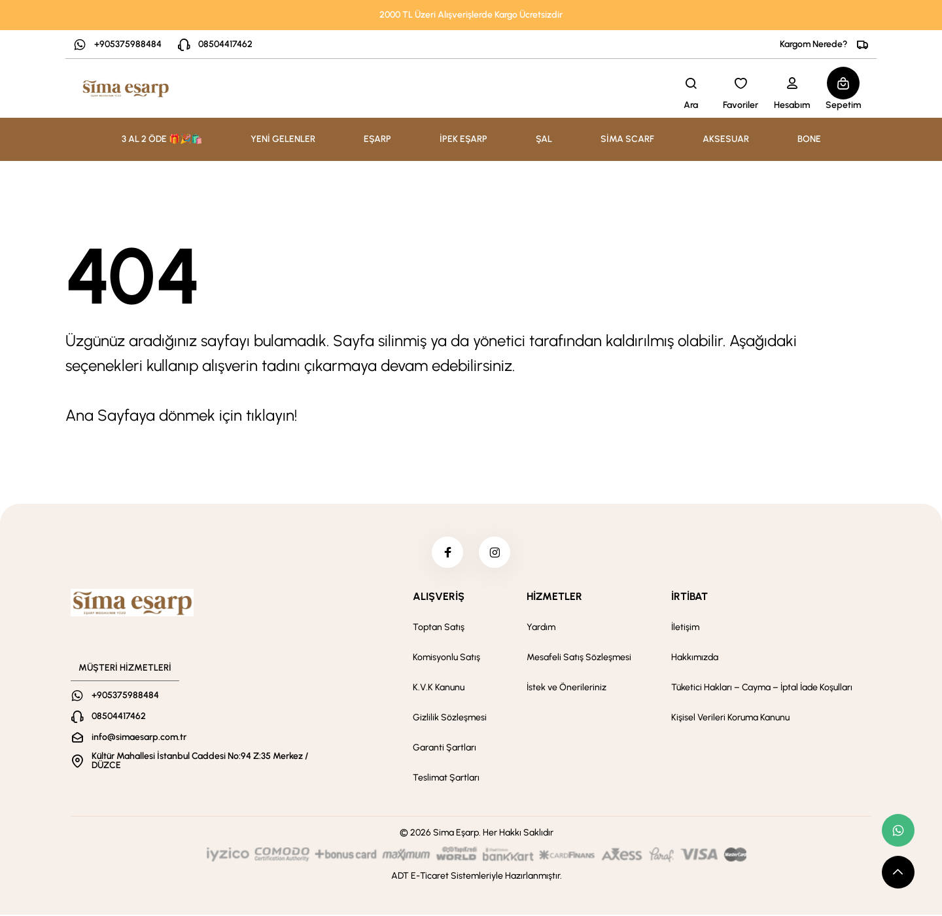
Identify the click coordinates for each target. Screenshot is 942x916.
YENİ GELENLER (283, 139)
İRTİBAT (689, 597)
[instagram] (495, 553)
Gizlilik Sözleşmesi (450, 718)
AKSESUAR (726, 139)
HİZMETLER (554, 597)
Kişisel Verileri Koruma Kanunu (730, 718)
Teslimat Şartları (446, 778)
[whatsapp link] (898, 830)
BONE (809, 139)
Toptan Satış (438, 628)
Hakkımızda (694, 658)
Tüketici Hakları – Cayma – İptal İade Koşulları (761, 688)
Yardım (541, 628)
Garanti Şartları (444, 748)
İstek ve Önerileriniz (566, 688)
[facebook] (446, 553)
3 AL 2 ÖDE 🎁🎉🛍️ (162, 139)
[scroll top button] (898, 872)
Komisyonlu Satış (446, 658)
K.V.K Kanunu (438, 688)
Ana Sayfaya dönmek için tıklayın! (181, 415)
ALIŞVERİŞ (438, 597)
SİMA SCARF (627, 139)
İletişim (685, 628)
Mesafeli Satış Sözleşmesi (579, 658)
